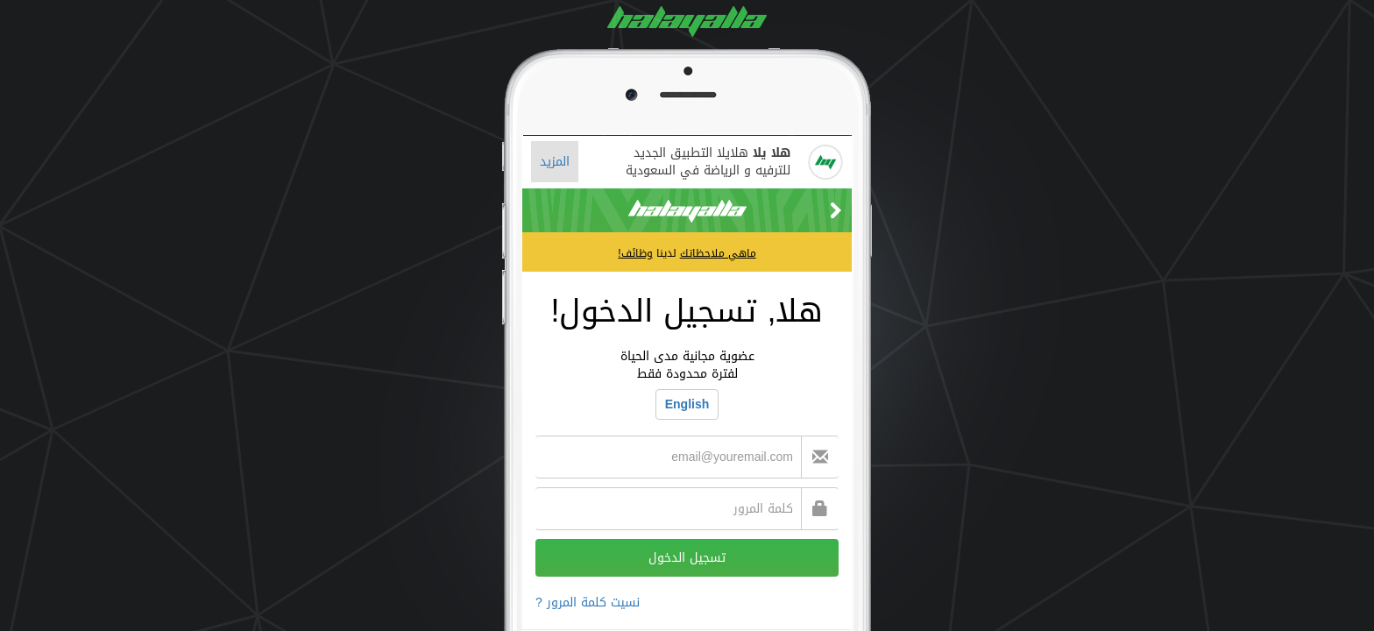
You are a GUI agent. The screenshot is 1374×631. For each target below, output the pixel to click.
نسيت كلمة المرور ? (587, 602)
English (687, 404)
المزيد (555, 162)
